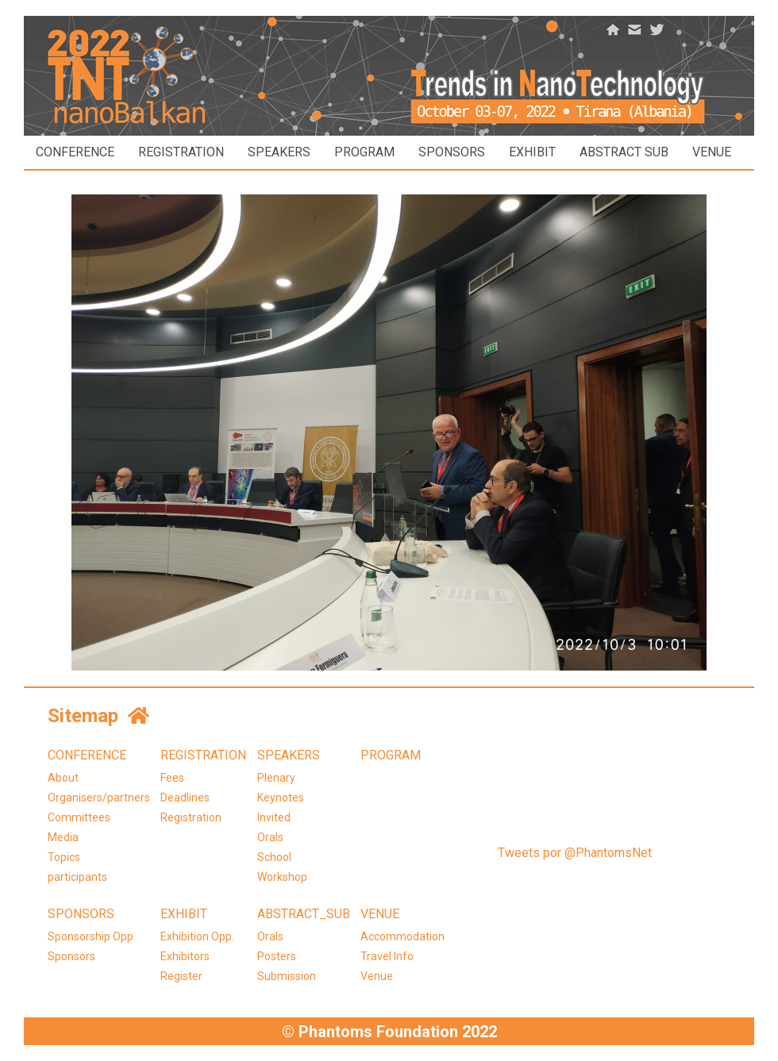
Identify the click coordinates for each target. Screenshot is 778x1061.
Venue (376, 976)
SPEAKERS (279, 152)
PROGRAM (364, 152)
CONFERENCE (75, 152)
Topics (64, 857)
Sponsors (71, 956)
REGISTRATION (181, 152)
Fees (172, 777)
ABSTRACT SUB (624, 152)
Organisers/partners (99, 797)
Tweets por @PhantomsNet (575, 852)
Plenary (276, 777)
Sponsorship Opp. (92, 936)
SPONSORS (451, 152)
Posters (276, 956)
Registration (190, 817)
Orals (270, 837)
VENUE (711, 152)
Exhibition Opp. (197, 936)
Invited (274, 817)
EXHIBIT (532, 152)
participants (77, 877)
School (274, 857)
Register (181, 976)
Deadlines (185, 797)
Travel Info (387, 956)
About (63, 777)
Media (63, 837)
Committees (79, 817)
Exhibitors (185, 956)
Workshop (282, 877)
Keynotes (280, 797)
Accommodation (402, 936)
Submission (286, 976)
